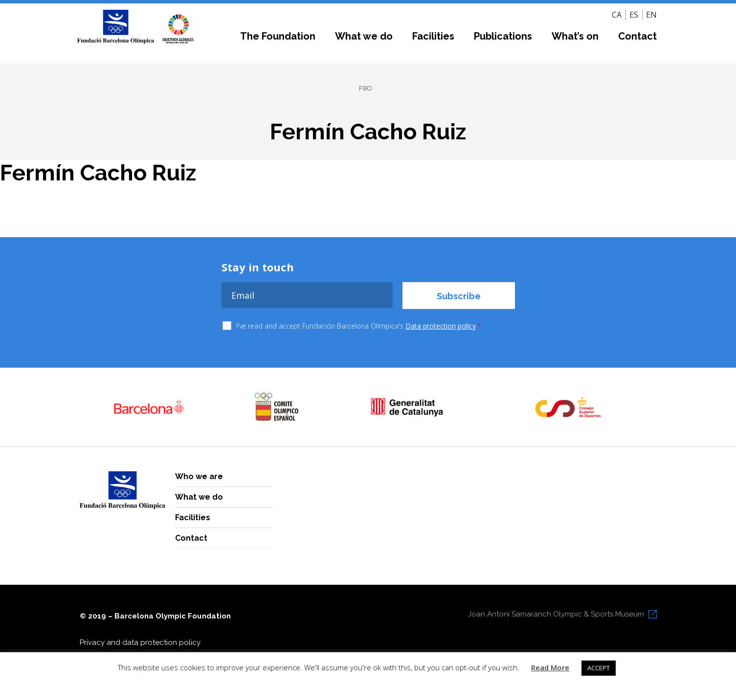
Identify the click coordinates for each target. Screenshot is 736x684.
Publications (503, 36)
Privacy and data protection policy (140, 642)
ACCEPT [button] (598, 667)
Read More (550, 667)
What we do (364, 36)
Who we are (199, 476)
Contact (637, 36)
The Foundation (277, 36)
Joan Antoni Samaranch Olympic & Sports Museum (556, 614)
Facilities (433, 36)
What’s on (575, 36)
